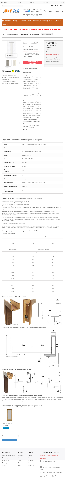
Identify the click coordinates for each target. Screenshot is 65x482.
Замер (19, 2)
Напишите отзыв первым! (34, 126)
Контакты (4, 2)
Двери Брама (24, 34)
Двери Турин (40, 423)
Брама (36, 49)
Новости (31, 458)
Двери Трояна (58, 423)
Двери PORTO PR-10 (9, 423)
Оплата (20, 460)
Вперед (19, 63)
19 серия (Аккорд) (34, 34)
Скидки (5, 24)
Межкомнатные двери (10, 21)
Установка (45, 2)
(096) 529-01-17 (27, 9)
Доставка (32, 2)
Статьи (31, 460)
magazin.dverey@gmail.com (51, 476)
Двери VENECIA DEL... (25, 423)
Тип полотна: (49, 51)
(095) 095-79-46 (37, 9)
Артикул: (26, 47)
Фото (62, 2)
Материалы (5, 460)
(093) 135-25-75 (35, 11)
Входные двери (26, 21)
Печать (28, 130)
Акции (30, 455)
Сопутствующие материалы (42, 21)
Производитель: (28, 49)
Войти (61, 5)
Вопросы (31, 462)
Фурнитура (57, 21)
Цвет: (47, 49)
